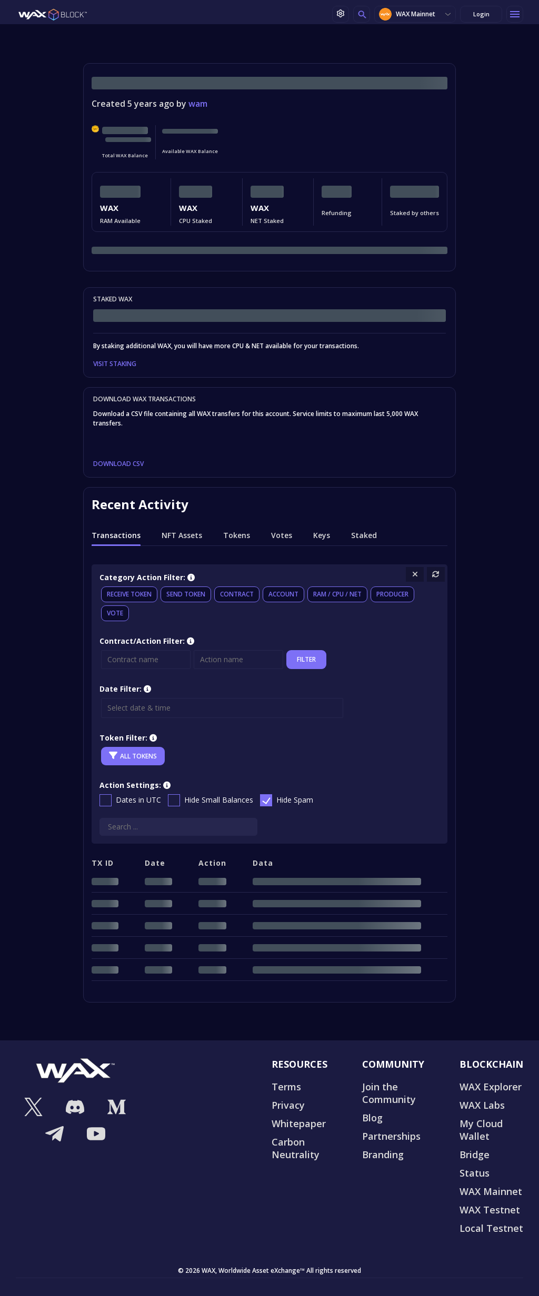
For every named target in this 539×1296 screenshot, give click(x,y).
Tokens (236, 535)
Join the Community (389, 1093)
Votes (281, 535)
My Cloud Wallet (481, 1129)
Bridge (475, 1154)
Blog (372, 1117)
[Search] (178, 827)
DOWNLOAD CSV (118, 464)
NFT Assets (182, 535)
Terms (286, 1086)
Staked (364, 535)
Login (481, 14)
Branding (383, 1154)
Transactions (116, 535)
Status (475, 1173)
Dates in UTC (138, 800)
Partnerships (391, 1136)
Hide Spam (294, 800)
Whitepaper (299, 1123)
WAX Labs (482, 1105)
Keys (321, 535)
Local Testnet (491, 1228)
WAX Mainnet (407, 14)
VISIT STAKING (114, 364)
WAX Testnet (490, 1209)
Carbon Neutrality (296, 1148)
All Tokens (133, 756)
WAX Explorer (491, 1086)
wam (197, 103)
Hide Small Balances (218, 800)
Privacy (288, 1105)
